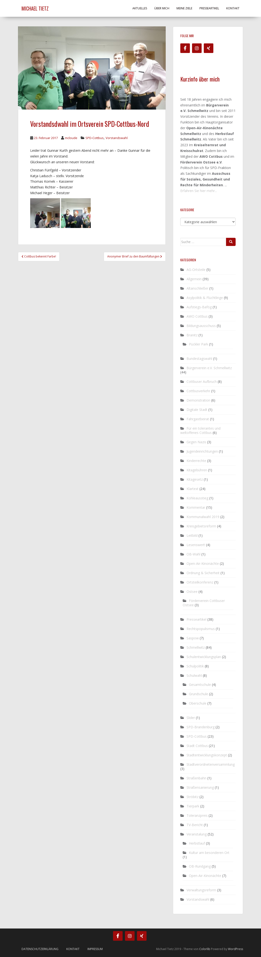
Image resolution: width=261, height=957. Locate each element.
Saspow (193, 638)
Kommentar (196, 507)
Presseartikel (209, 8)
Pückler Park (198, 344)
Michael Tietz (35, 8)
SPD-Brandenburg (201, 727)
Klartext (193, 488)
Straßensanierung (200, 787)
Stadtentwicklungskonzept (207, 755)
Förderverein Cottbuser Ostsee (204, 602)
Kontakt (232, 8)
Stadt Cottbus (197, 745)
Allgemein (194, 279)
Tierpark (193, 806)
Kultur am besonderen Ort (209, 852)
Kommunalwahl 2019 (203, 516)
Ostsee (192, 591)
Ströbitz (193, 796)
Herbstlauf (197, 843)
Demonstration (198, 400)
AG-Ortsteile (196, 269)
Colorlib (204, 949)
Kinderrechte (196, 460)
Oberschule (197, 703)
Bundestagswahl (199, 358)
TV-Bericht (195, 825)
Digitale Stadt (197, 409)
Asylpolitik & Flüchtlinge (205, 297)
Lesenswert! (196, 545)
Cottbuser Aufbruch (202, 381)
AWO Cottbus (197, 316)
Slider (191, 717)
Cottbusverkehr (198, 391)
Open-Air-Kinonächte (203, 563)
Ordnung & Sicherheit (203, 573)
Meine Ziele (184, 8)
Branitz (192, 335)
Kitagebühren (197, 470)
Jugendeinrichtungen (202, 451)
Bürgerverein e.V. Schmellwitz (209, 368)
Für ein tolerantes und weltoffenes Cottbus (200, 430)
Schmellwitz (196, 647)
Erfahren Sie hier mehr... (198, 190)
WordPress (235, 949)
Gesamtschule (200, 684)
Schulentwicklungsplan (204, 656)
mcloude (71, 138)
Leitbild (192, 535)
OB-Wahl (193, 554)
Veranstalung (197, 834)
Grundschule (198, 694)
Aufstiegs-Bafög (199, 307)
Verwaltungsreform (201, 890)
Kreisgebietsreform (201, 526)
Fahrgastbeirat (198, 419)
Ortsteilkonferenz (200, 582)
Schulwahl (194, 675)
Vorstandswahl (117, 138)
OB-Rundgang (200, 866)
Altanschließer (197, 288)
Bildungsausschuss (201, 325)
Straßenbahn (196, 778)
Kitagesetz (195, 479)
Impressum (95, 949)
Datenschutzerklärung (40, 949)
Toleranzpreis (197, 815)
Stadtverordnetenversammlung (211, 764)
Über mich (161, 8)
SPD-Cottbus (94, 138)
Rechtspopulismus (201, 628)
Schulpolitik (195, 666)
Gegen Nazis (196, 442)
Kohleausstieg (197, 498)
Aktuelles (139, 8)
